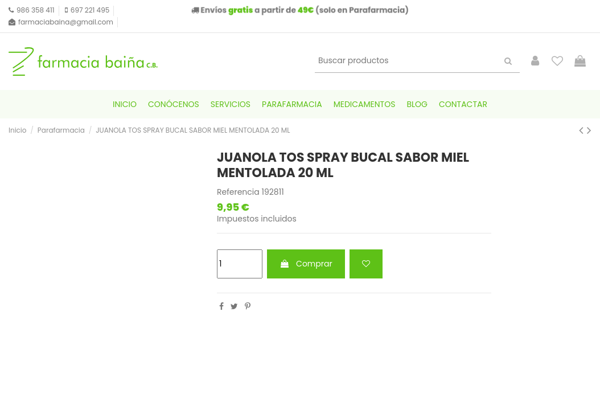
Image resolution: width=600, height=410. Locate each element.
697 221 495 (90, 10)
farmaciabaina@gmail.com (65, 22)
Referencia (238, 192)
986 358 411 (36, 10)
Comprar (306, 263)
